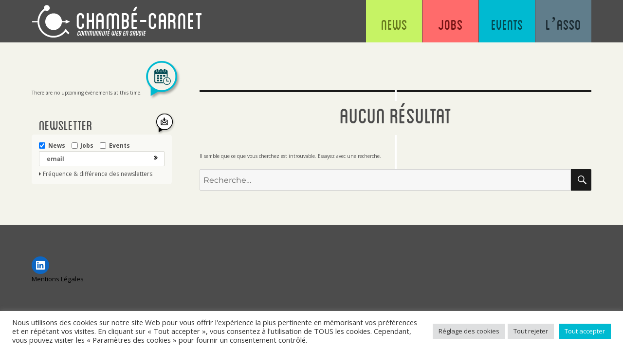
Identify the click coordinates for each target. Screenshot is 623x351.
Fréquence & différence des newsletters (97, 174)
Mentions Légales (58, 278)
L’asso (563, 24)
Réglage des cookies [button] (469, 331)
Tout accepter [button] (585, 331)
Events (507, 24)
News (394, 24)
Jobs (450, 24)
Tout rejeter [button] (530, 331)
